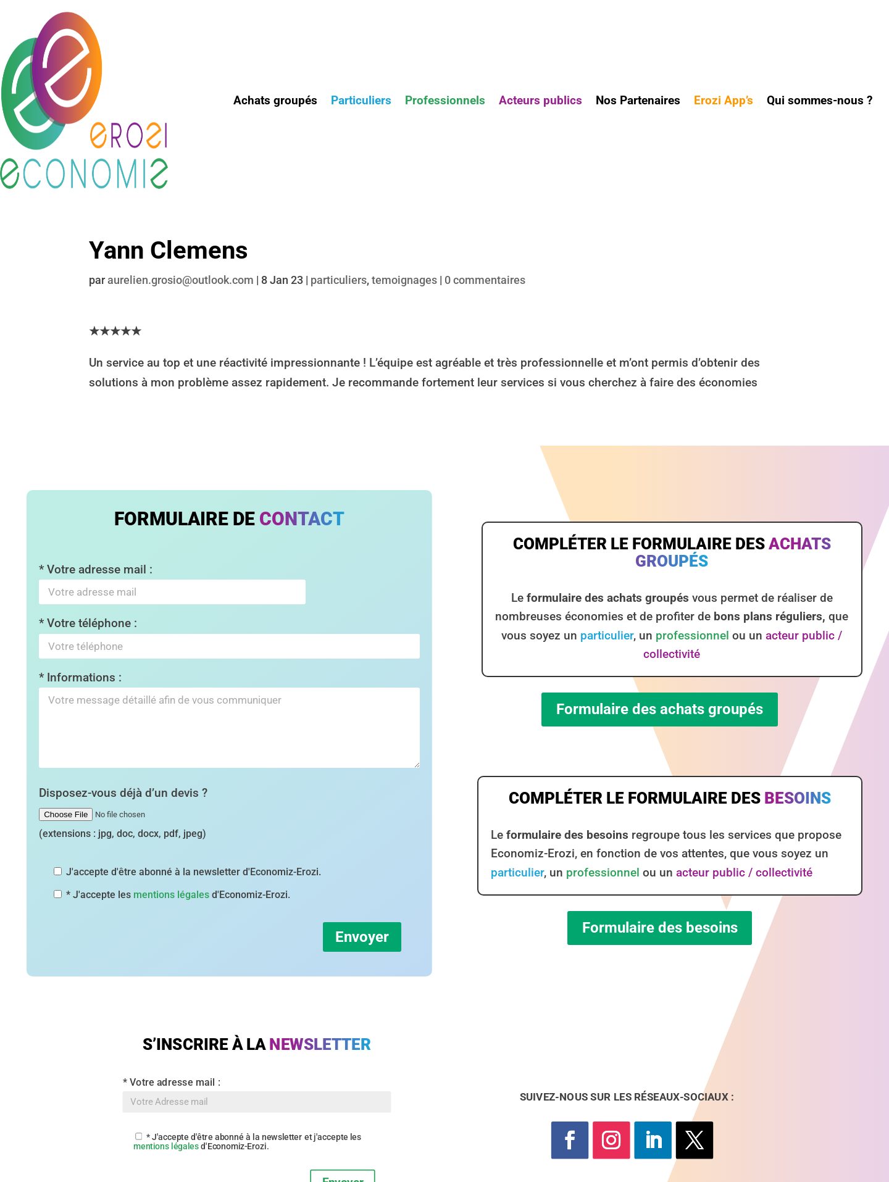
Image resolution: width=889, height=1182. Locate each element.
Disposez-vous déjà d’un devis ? (123, 812)
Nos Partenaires (638, 101)
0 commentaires (484, 279)
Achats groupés (275, 101)
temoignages (404, 279)
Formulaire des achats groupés (659, 709)
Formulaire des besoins (660, 927)
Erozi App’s (723, 101)
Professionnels (445, 101)
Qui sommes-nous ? (819, 101)
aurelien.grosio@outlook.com (180, 279)
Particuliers (361, 101)
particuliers (339, 279)
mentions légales (171, 895)
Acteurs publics (540, 101)
